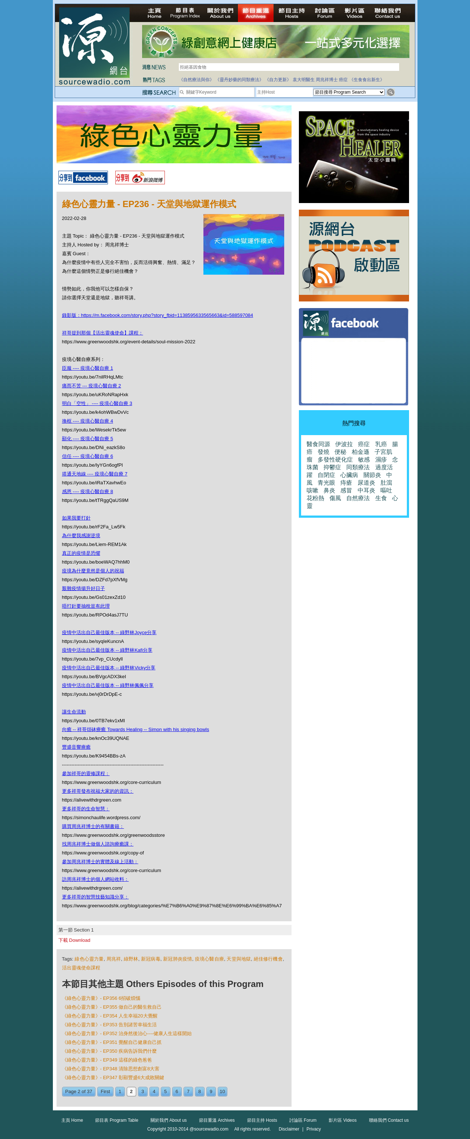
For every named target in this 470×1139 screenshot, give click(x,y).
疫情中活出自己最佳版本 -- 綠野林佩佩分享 (108, 685)
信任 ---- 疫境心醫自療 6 (87, 456)
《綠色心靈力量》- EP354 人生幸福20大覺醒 (110, 1016)
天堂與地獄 (239, 959)
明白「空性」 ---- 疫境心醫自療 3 (97, 403)
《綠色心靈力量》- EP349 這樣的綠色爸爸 (107, 1060)
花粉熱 (315, 498)
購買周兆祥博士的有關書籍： (93, 826)
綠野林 (131, 959)
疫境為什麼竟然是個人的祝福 (93, 571)
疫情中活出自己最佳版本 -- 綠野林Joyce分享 (109, 632)
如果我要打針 (76, 518)
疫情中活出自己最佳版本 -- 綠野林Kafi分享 (107, 650)
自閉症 (326, 475)
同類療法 (358, 467)
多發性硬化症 (335, 459)
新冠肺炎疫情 (177, 959)
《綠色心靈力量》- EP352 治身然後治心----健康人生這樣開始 (127, 1033)
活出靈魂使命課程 (81, 967)
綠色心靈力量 (89, 959)
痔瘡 (346, 483)
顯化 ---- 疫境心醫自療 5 (87, 438)
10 (222, 1091)
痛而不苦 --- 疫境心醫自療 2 (91, 385)
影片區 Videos (343, 1120)
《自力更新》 (278, 79)
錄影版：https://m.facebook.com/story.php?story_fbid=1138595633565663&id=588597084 (157, 315)
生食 (381, 498)
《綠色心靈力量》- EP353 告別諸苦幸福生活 (109, 1024)
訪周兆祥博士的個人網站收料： (95, 879)
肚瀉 (386, 483)
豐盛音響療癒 (76, 747)
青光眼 (326, 483)
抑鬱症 (332, 467)
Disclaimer (289, 1129)
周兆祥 (113, 959)
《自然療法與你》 (196, 79)
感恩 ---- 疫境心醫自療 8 (87, 491)
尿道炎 (366, 483)
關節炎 (372, 475)
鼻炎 (329, 490)
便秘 (340, 452)
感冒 (346, 490)
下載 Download (74, 940)
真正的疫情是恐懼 (81, 553)
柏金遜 (360, 452)
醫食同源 (318, 444)
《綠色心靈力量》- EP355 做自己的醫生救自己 (112, 1007)
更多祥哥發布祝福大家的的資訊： (98, 791)
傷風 (335, 498)
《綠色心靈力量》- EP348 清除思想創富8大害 (111, 1068)
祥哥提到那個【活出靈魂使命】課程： (102, 333)
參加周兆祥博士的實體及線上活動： (100, 861)
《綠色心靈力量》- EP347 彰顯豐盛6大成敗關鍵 (113, 1077)
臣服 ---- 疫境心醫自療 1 (87, 368)
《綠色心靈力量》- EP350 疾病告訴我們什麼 (109, 1051)
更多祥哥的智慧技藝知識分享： (95, 897)
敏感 (364, 459)
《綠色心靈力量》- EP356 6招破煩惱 (101, 998)
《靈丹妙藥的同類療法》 (239, 79)
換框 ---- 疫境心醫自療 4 (87, 421)
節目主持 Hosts (262, 1120)
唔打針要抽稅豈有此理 (86, 606)
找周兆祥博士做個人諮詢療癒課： (98, 844)
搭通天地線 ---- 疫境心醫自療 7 (94, 474)
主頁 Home (72, 1120)
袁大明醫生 (304, 79)
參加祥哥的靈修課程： (86, 773)
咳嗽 (312, 490)
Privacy (314, 1129)
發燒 (323, 452)
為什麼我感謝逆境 (81, 535)
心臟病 (349, 475)
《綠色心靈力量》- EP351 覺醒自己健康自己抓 (112, 1042)
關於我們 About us (169, 1120)
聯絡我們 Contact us (389, 1120)
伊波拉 (344, 444)
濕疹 (381, 459)
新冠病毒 (150, 959)
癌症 (343, 79)
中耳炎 (366, 490)
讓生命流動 (74, 712)
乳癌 (381, 444)
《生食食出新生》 (366, 79)
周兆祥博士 (327, 79)
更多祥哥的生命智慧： (86, 808)
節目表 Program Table (116, 1120)
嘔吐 (386, 490)
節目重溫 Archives (217, 1120)
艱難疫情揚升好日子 (83, 588)
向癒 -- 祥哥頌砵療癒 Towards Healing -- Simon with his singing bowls (135, 729)
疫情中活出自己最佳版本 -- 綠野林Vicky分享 (109, 667)
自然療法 (358, 498)
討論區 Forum (303, 1120)
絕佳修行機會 (268, 959)
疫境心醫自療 (209, 959)
